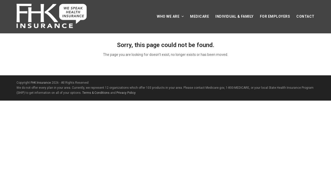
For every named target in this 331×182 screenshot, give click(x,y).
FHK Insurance (41, 82)
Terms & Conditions (96, 93)
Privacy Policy (126, 93)
